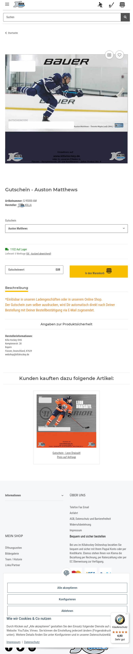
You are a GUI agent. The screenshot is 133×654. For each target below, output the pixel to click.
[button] (100, 5)
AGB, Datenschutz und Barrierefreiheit (90, 518)
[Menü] (126, 614)
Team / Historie (13, 559)
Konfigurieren (67, 599)
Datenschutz (32, 642)
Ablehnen (67, 610)
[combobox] (66, 228)
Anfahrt (74, 513)
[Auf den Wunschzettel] (119, 55)
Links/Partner (12, 565)
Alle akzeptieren (67, 587)
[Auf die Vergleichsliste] (109, 55)
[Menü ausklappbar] (7, 2)
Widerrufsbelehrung (80, 524)
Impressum (13, 642)
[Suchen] (62, 17)
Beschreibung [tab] (16, 288)
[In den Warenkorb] (8, 45)
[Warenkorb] (122, 5)
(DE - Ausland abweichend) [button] (38, 253)
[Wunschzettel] (111, 5)
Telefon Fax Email (79, 507)
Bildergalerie (12, 553)
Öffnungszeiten (13, 547)
